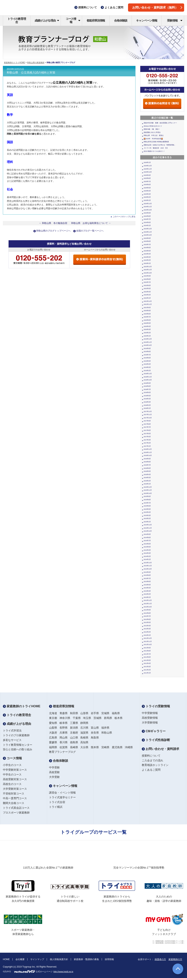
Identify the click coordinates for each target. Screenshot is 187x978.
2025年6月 (147, 184)
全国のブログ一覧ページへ (90, 230)
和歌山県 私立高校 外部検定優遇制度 (156, 142)
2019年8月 (147, 351)
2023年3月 (147, 257)
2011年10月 (148, 644)
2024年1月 (147, 225)
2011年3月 (147, 666)
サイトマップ (37, 959)
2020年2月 (147, 333)
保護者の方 (160, 959)
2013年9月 (147, 572)
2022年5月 (147, 288)
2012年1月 (147, 635)
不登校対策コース (13, 793)
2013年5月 (147, 585)
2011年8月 (147, 651)
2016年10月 (148, 455)
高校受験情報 (150, 717)
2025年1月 (147, 200)
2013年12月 (148, 563)
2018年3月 (147, 402)
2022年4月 (147, 292)
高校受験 (54, 772)
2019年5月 (147, 361)
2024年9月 (147, 213)
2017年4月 (147, 437)
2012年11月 (148, 603)
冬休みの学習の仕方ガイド (153, 126)
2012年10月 (148, 607)
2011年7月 (147, 654)
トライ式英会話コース (16, 807)
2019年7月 (147, 355)
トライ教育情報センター (17, 744)
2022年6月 (147, 285)
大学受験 (54, 776)
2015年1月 (147, 522)
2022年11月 (148, 270)
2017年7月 (147, 427)
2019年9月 (147, 348)
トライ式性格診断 (156, 740)
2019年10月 (148, 345)
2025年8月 (147, 178)
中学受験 (54, 767)
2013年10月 (148, 569)
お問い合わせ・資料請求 (160, 748)
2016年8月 (147, 462)
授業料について (151, 755)
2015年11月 (148, 490)
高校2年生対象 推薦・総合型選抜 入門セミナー (160, 123)
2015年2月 (147, 518)
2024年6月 (147, 222)
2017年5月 (147, 433)
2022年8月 (147, 279)
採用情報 (109, 959)
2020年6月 (147, 320)
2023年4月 (147, 254)
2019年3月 (147, 367)
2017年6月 (147, 430)
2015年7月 (147, 503)
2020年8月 (147, 314)
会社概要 (20, 959)
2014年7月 (147, 540)
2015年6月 (147, 506)
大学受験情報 (150, 722)
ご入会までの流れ (152, 760)
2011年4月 (147, 663)
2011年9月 (147, 648)
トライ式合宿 (57, 802)
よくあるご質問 (151, 769)
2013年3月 (147, 591)
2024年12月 (148, 203)
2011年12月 (148, 638)
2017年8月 (147, 424)
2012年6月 (147, 619)
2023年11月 (148, 232)
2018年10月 (148, 380)
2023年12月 (148, 229)
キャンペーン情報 (146, 20)
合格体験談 (120, 20)
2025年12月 (148, 166)
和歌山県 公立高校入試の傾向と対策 (31, 72)
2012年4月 (147, 626)
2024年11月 (148, 207)
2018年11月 (148, 377)
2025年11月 (148, 169)
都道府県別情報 (96, 20)
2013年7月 (147, 578)
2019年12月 (148, 339)
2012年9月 (147, 610)
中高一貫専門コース (15, 798)
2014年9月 (147, 534)
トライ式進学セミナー (62, 797)
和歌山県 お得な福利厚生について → (91, 223)
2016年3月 (147, 477)
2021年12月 (148, 301)
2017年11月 (148, 414)
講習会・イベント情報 (62, 792)
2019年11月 (148, 342)
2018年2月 (147, 405)
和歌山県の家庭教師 (35, 62)
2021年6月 (147, 307)
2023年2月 (147, 260)
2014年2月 (147, 556)
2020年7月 (147, 317)
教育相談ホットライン (155, 764)
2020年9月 (147, 310)
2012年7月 (147, 616)
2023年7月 (147, 244)
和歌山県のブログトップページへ (53, 230)
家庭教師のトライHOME (14, 62)
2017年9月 (147, 421)
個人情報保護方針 (59, 959)
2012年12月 (148, 600)
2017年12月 (148, 411)
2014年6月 (147, 544)
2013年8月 (147, 575)
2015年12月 (148, 487)
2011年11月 (148, 641)
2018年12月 (148, 373)
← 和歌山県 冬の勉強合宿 (53, 223)
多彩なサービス (12, 740)
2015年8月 (147, 500)
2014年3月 (147, 553)
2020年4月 (147, 326)
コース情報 (73, 20)
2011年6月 (147, 657)
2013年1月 (147, 597)
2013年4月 (147, 588)
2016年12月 (148, 449)
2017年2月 (147, 443)
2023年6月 (147, 247)
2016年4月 (147, 474)
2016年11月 (148, 452)
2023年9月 (147, 238)
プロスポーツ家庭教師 (16, 812)
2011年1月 (147, 673)
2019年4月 (147, 364)
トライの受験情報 (156, 706)
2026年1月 (147, 162)
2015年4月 (147, 512)
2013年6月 (147, 581)
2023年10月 (148, 235)
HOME (6, 959)
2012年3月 (147, 629)
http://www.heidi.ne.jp (63, 971)
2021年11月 (148, 304)
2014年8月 (147, 537)
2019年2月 (147, 370)
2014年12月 (148, 525)
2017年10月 (148, 418)
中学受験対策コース (15, 769)
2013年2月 (147, 594)
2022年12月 (148, 266)
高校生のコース (12, 784)
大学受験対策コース (15, 788)
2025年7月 (147, 181)
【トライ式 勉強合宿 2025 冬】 (156, 148)
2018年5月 (147, 396)
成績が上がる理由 (47, 20)
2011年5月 (147, 660)
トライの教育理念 (16, 20)
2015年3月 (147, 515)
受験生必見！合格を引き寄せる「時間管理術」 (160, 145)
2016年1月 (147, 484)
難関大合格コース (13, 803)
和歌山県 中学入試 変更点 (154, 135)
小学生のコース (12, 764)
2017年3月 (147, 440)
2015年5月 (147, 509)
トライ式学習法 (12, 730)
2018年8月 (147, 386)
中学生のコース (12, 774)
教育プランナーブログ (62, 751)
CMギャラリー (154, 731)
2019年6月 (147, 358)
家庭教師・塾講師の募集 (86, 959)
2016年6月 (147, 468)
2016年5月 (147, 471)
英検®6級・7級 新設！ (152, 129)
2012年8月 (147, 613)
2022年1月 (147, 298)
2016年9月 (147, 459)
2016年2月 (147, 481)
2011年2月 (147, 670)
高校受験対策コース (15, 779)
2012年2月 (147, 632)
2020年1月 (147, 336)
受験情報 (174, 20)
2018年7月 (147, 389)
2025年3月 (147, 194)
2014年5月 (147, 547)
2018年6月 (147, 392)
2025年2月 (147, 197)
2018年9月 (147, 383)
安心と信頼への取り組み (17, 749)
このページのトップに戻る (124, 217)
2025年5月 (147, 188)
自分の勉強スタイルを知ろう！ (154, 151)
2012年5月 (147, 622)
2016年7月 (147, 465)
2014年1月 (147, 559)
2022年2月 (147, 295)
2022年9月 (147, 276)
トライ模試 (55, 806)
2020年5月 (147, 323)
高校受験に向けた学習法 (152, 132)
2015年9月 (147, 496)
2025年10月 (148, 172)
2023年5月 (147, 251)
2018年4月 (147, 399)
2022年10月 (148, 273)
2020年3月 (147, 329)
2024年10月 (148, 210)
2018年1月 (147, 408)
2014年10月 (148, 531)
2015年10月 (148, 493)
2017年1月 (147, 446)
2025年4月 (147, 191)
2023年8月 (147, 241)
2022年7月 (147, 282)
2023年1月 (147, 263)
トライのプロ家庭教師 (16, 735)
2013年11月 (148, 566)
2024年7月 (147, 219)
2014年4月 (147, 550)
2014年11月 (148, 528)
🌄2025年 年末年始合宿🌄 (153, 139)
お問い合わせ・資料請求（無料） (157, 7)
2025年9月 (147, 175)
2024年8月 (147, 216)
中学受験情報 (150, 713)
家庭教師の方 (175, 959)
